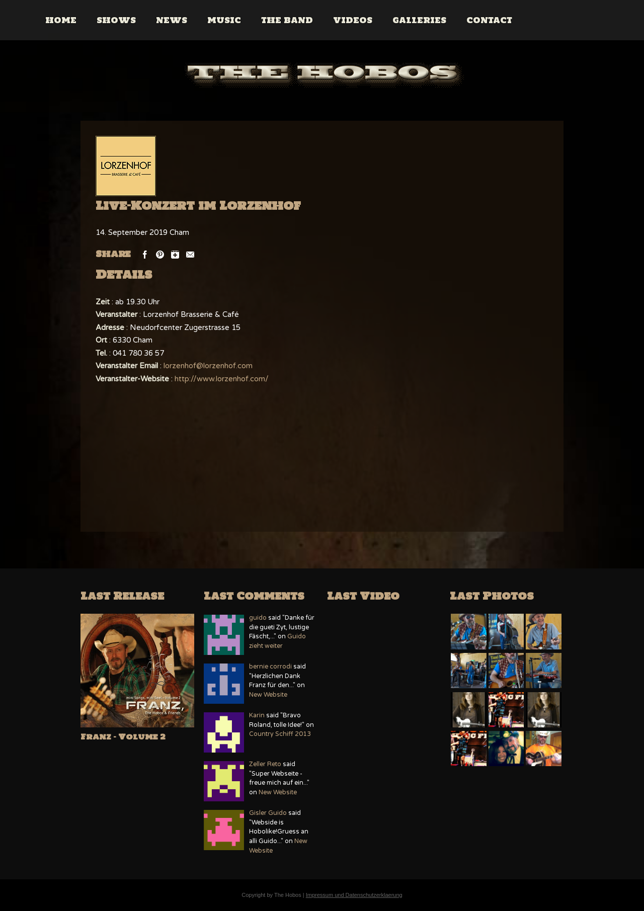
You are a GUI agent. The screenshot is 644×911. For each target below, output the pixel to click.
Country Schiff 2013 (280, 734)
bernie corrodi (270, 667)
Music (268, 20)
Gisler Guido (268, 813)
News (215, 20)
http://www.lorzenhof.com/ (222, 378)
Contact (533, 20)
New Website (268, 695)
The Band (331, 20)
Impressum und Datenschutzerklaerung (354, 895)
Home (104, 20)
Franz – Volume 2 (123, 736)
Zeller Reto (265, 764)
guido (258, 618)
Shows (160, 20)
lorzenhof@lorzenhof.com (208, 365)
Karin (257, 715)
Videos (396, 20)
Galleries (463, 20)
